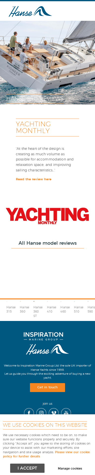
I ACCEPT (27, 468)
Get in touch (47, 387)
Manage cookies (70, 468)
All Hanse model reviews (48, 243)
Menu (79, 11)
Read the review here (34, 179)
